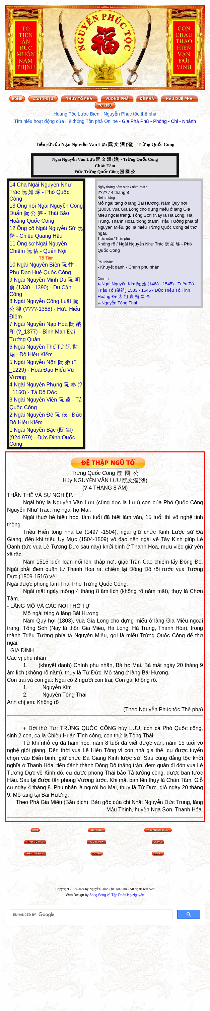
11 (13, 243)
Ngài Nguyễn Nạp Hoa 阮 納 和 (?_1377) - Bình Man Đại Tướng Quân (45, 331)
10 (13, 265)
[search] (90, 915)
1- (99, 284)
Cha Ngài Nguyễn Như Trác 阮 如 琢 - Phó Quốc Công (40, 192)
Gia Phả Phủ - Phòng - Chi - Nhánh (159, 121)
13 (13, 206)
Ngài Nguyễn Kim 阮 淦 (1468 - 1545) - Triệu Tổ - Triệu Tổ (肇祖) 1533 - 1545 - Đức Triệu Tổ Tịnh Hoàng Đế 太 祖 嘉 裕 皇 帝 (146, 290)
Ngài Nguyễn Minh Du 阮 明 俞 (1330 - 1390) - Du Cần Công (44, 287)
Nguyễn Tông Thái (119, 302)
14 (13, 185)
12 (13, 228)
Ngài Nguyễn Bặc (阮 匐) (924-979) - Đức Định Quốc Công (42, 437)
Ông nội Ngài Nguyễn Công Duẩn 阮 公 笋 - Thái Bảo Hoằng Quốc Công (46, 213)
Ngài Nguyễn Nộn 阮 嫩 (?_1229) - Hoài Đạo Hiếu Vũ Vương (42, 369)
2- (99, 303)
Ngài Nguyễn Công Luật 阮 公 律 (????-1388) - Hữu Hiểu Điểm (44, 308)
